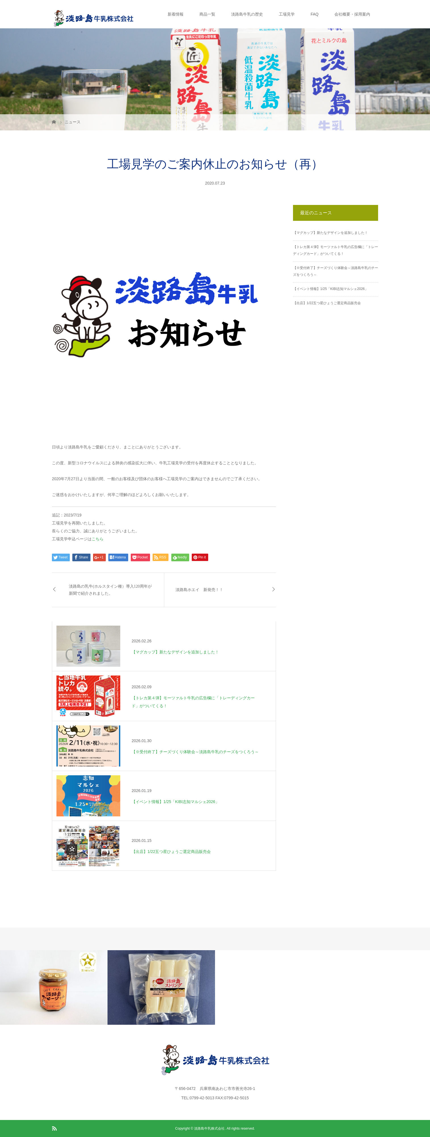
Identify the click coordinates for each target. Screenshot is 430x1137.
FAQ (315, 14)
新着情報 (176, 14)
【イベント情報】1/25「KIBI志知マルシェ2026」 (330, 289)
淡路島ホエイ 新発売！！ (199, 590)
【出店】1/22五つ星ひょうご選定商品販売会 (327, 303)
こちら (98, 539)
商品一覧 (207, 14)
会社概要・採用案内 (352, 14)
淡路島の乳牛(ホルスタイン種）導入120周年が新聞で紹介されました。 (110, 590)
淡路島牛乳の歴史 (247, 14)
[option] (54, 987)
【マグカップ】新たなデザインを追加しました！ (330, 233)
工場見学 (287, 14)
